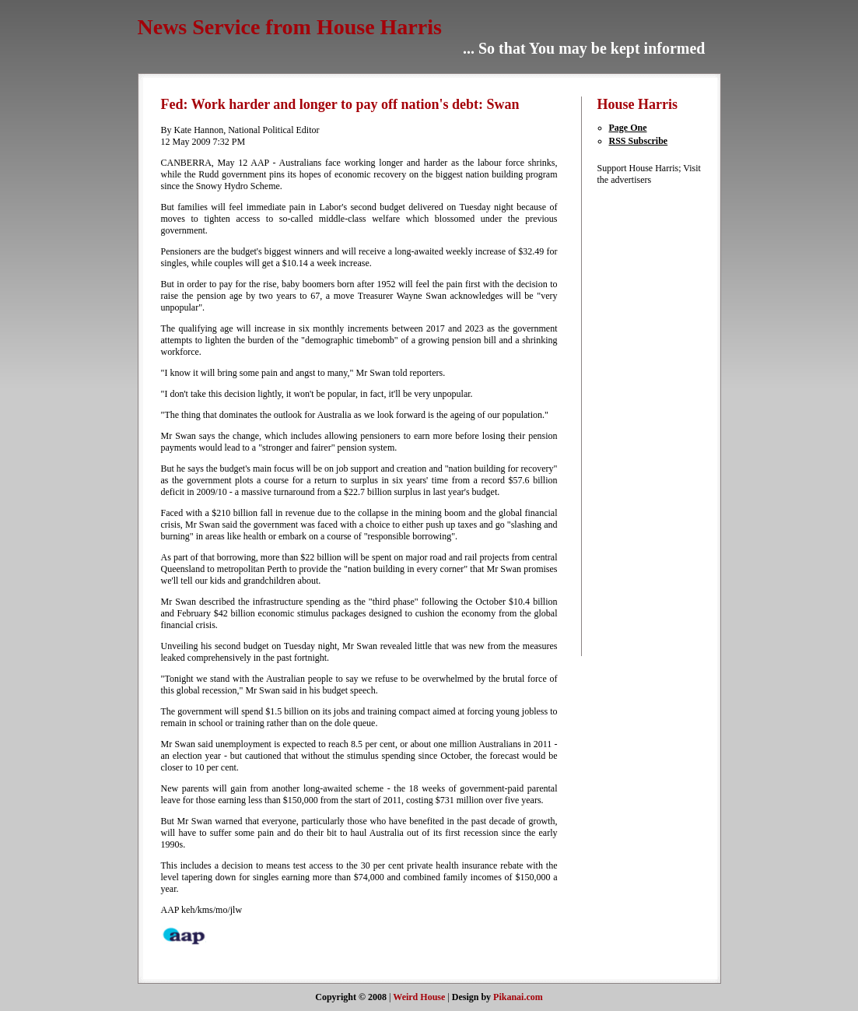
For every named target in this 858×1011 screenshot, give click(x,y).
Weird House (419, 997)
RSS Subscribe (638, 140)
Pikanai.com (518, 997)
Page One (628, 127)
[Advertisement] (644, 419)
